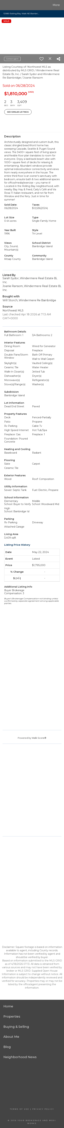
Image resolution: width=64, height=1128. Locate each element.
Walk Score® (39, 738)
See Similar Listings (18, 112)
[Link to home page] (10, 5)
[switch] (41, 59)
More (56, 5)
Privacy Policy (43, 1109)
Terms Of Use (19, 1109)
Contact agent (12, 59)
